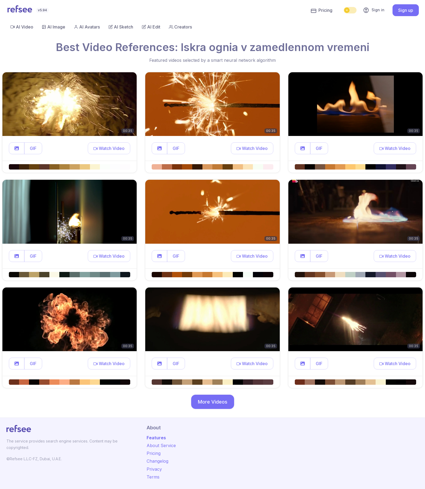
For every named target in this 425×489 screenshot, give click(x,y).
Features (156, 437)
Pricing (321, 10)
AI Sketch (120, 27)
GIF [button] (33, 148)
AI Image (53, 27)
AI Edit (151, 27)
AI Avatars (87, 27)
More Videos (212, 402)
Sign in (373, 10)
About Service (161, 445)
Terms (153, 477)
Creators (180, 27)
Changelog (157, 461)
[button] (16, 148)
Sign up (405, 10)
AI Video (21, 27)
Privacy (154, 469)
